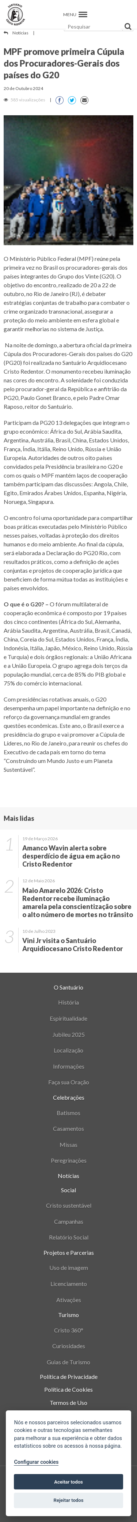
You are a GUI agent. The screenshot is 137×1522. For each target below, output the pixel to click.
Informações (68, 1066)
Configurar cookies (36, 1462)
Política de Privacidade (69, 1376)
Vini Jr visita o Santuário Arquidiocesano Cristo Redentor (72, 944)
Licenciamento (68, 1283)
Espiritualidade (68, 1018)
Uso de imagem (68, 1267)
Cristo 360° (68, 1330)
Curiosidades (68, 1345)
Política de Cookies (68, 1389)
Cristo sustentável (68, 1205)
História (68, 1002)
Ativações (68, 1299)
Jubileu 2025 (69, 1034)
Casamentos (68, 1128)
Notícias (20, 32)
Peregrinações (69, 1160)
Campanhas (68, 1221)
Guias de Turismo (68, 1361)
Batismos (68, 1112)
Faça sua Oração (68, 1081)
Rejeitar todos (69, 1500)
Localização (68, 1050)
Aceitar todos (68, 1482)
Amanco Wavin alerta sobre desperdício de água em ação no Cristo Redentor (71, 856)
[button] (83, 14)
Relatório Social (68, 1237)
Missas (68, 1144)
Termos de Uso (68, 1402)
